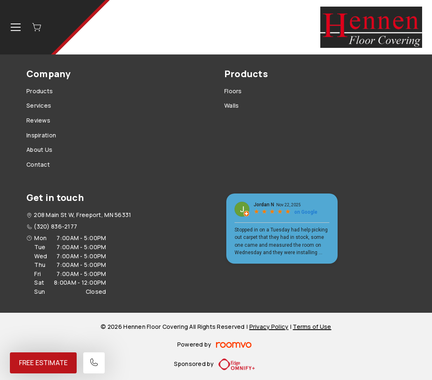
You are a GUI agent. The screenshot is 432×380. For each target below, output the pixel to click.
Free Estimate (43, 362)
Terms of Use (312, 326)
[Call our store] (94, 362)
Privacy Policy (269, 326)
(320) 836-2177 (55, 226)
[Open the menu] (15, 27)
